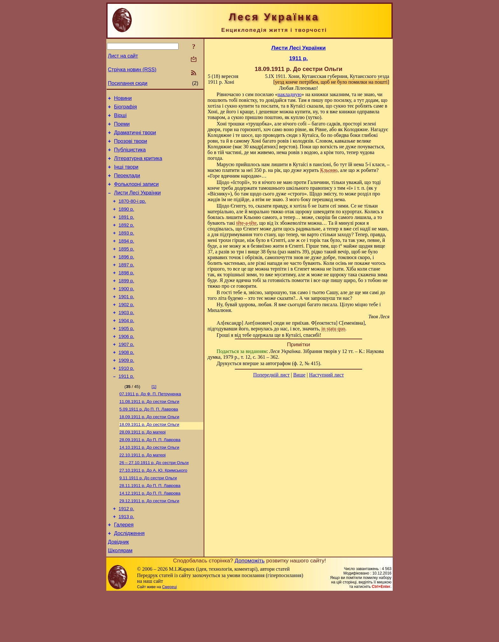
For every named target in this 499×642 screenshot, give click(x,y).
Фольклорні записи (136, 194)
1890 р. (126, 222)
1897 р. (126, 284)
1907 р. (126, 374)
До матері (142, 469)
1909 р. (126, 391)
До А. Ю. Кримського (153, 510)
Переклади (127, 185)
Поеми (122, 128)
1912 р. (126, 552)
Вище (299, 374)
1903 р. (126, 338)
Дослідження (129, 580)
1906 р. (126, 365)
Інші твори (126, 175)
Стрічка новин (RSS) (132, 69)
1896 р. (126, 276)
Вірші (120, 118)
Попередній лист (271, 374)
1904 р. (126, 347)
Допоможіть (249, 609)
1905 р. (126, 356)
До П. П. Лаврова (148, 444)
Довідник (118, 589)
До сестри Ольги (149, 436)
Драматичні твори (135, 137)
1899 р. (126, 302)
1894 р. (126, 258)
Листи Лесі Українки (137, 204)
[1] (153, 420)
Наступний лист (326, 374)
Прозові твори (130, 147)
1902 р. (126, 329)
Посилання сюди (127, 83)
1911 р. (126, 409)
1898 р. (126, 293)
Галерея (123, 570)
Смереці (169, 635)
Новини (123, 99)
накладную (289, 94)
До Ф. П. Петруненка (150, 428)
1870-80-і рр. (132, 213)
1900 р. (126, 311)
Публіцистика (130, 156)
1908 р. (126, 382)
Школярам (120, 599)
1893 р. (126, 249)
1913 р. (126, 561)
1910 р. (126, 400)
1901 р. (126, 320)
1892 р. (126, 240)
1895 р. (126, 267)
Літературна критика (138, 166)
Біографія (125, 108)
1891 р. (126, 231)
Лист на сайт (123, 56)
